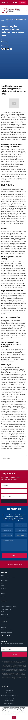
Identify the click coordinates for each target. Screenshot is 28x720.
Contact (3, 585)
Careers (3, 596)
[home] (10, 10)
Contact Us (4, 625)
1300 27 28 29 (5, 635)
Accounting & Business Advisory (9, 606)
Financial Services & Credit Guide (9, 695)
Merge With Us (4, 580)
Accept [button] (14, 717)
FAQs (2, 583)
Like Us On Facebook (6, 630)
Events (3, 593)
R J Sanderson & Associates (8, 578)
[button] (25, 10)
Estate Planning (5, 614)
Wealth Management (6, 609)
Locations (22, 2)
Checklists (3, 588)
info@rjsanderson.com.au (7, 632)
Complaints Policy (9, 698)
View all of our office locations (14, 564)
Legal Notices (9, 690)
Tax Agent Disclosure (9, 700)
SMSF (2, 611)
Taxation (3, 604)
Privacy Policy (15, 713)
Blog (2, 591)
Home (2, 575)
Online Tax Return (5, 617)
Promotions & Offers (9, 703)
